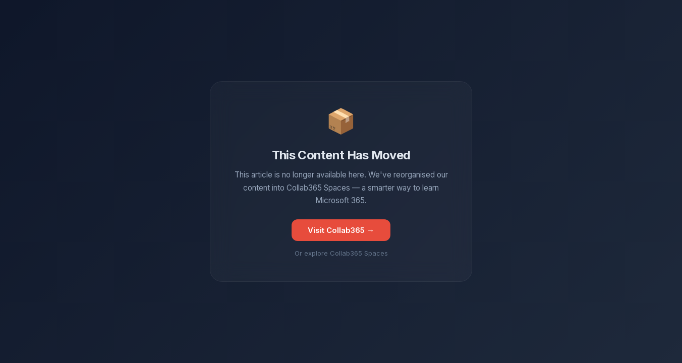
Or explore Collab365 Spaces (341, 253)
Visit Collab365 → (341, 230)
